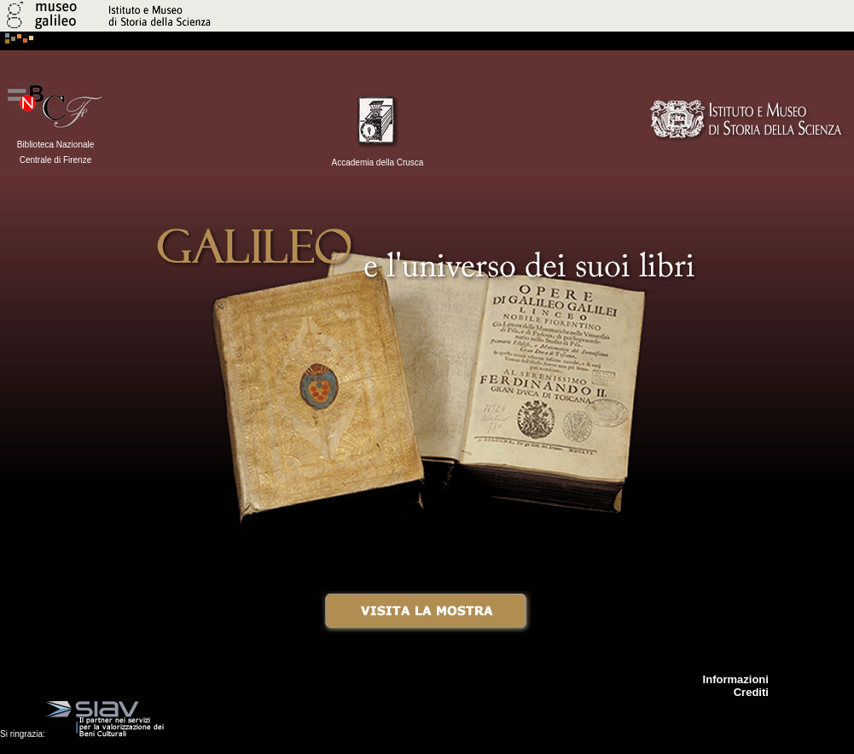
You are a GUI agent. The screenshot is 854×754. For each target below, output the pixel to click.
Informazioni (736, 679)
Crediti (751, 692)
